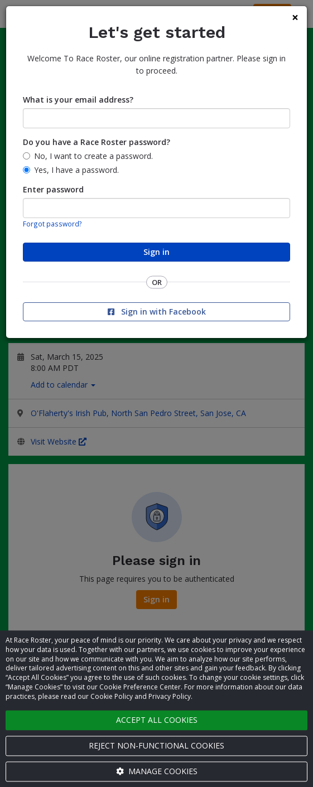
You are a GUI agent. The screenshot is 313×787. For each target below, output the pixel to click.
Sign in (156, 252)
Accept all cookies (157, 719)
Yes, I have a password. (76, 170)
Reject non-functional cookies (156, 745)
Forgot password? (52, 223)
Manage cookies (157, 771)
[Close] (295, 17)
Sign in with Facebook (157, 311)
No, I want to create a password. (93, 156)
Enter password (53, 189)
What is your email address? (78, 99)
